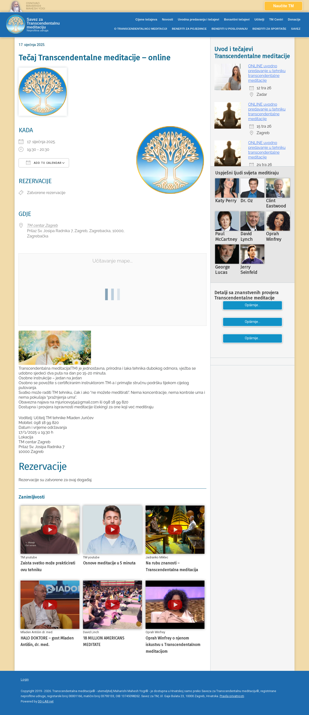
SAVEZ (296, 28)
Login (25, 679)
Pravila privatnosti (232, 696)
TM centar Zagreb (42, 225)
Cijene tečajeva (146, 19)
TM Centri (276, 19)
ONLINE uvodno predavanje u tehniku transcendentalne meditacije (267, 73)
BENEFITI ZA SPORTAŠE (269, 28)
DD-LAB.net (46, 701)
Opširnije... (252, 305)
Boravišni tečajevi (237, 19)
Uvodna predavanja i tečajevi (198, 19)
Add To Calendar (44, 162)
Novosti (167, 19)
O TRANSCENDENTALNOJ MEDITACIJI (140, 28)
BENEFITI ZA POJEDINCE (189, 28)
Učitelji (259, 19)
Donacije (294, 19)
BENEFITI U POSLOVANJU (229, 28)
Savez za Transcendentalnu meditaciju (43, 23)
